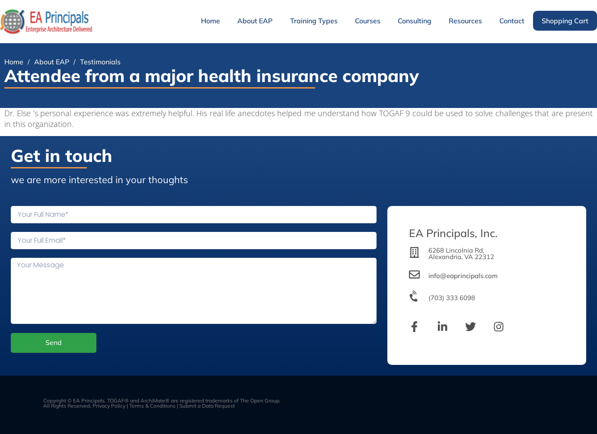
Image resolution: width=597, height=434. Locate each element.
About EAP (255, 20)
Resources (465, 20)
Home (210, 20)
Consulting (414, 20)
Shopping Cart (565, 20)
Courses (367, 20)
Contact (511, 20)
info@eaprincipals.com (463, 276)
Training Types (314, 20)
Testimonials (100, 61)
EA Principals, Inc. (453, 233)
